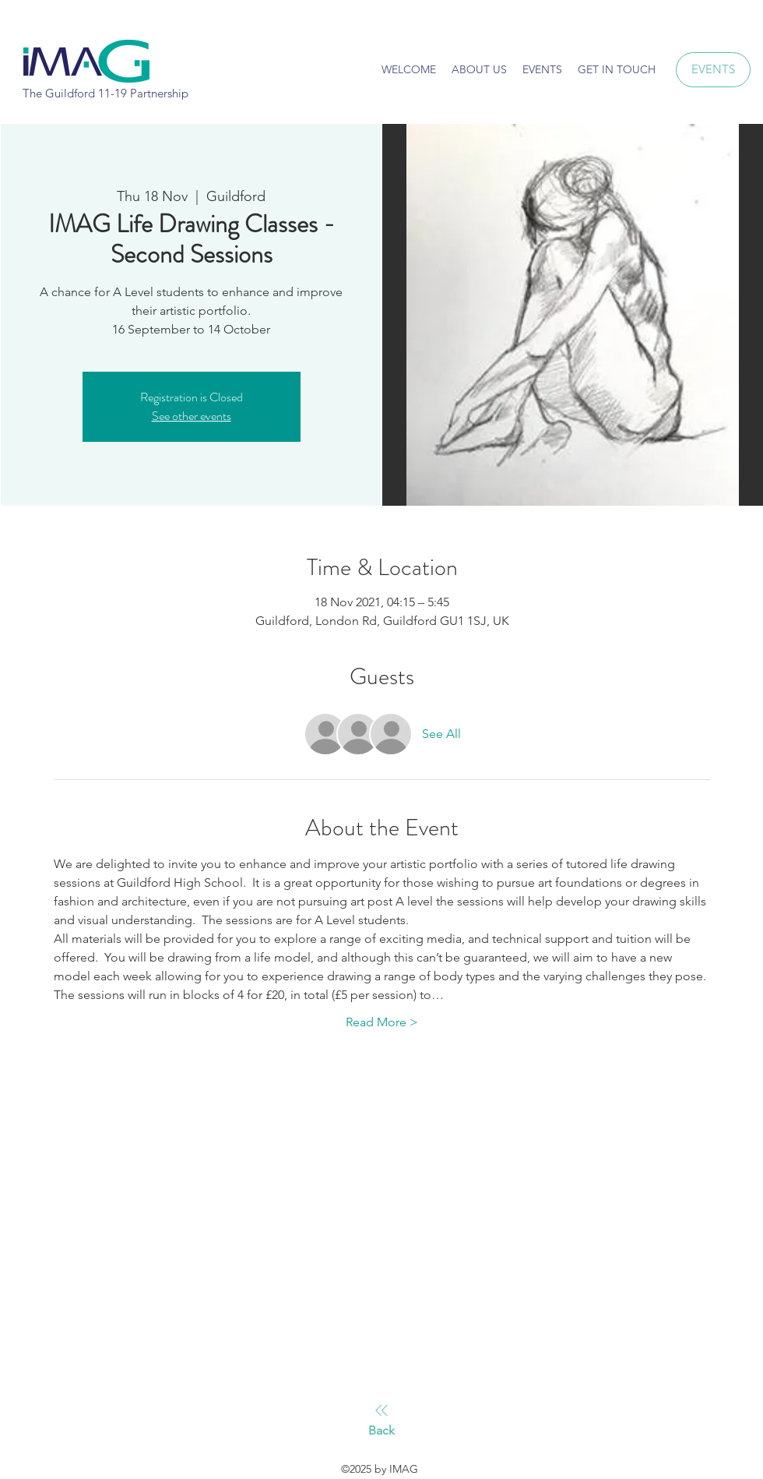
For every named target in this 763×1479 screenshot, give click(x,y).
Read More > (382, 1022)
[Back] (381, 1420)
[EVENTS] (713, 69)
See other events (191, 416)
